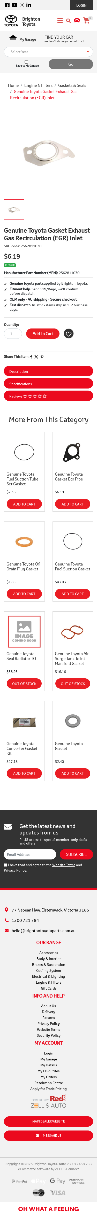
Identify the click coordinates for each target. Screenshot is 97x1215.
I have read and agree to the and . (43, 867)
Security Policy (49, 1035)
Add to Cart (43, 333)
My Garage (48, 1059)
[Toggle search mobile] (68, 20)
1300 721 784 (25, 920)
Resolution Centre (48, 1082)
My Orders (49, 1076)
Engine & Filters (48, 982)
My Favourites (48, 1070)
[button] (69, 333)
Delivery (48, 1011)
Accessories (48, 952)
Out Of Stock (24, 683)
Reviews (28, 396)
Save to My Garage (27, 66)
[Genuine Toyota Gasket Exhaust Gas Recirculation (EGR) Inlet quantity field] (13, 333)
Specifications (20, 383)
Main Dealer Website (48, 1121)
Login (81, 5)
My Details (48, 1064)
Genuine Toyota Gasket (69, 746)
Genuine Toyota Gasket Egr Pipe (69, 476)
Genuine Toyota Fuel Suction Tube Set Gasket (22, 478)
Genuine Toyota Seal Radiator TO (21, 656)
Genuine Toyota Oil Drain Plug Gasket (23, 566)
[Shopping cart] (86, 20)
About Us (48, 1005)
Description (18, 371)
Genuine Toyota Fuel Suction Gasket (72, 566)
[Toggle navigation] (58, 20)
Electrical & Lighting (48, 976)
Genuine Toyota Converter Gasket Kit (22, 748)
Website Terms (63, 864)
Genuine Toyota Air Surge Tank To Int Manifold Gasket (72, 658)
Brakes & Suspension (48, 964)
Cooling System (48, 970)
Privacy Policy (15, 870)
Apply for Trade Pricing (48, 1088)
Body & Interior (48, 958)
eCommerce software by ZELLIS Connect (48, 1169)
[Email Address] (30, 854)
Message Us (48, 1135)
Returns (48, 1017)
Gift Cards (48, 988)
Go (70, 64)
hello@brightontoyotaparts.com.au (44, 930)
